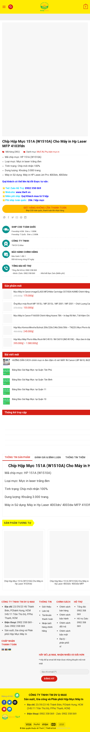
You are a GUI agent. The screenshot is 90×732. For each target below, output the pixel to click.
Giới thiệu (46, 606)
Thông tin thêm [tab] (75, 457)
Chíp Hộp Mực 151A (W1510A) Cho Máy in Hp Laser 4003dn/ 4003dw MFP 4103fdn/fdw (69, 582)
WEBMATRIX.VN (63, 728)
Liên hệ (45, 611)
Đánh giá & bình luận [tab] (48, 457)
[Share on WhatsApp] (4, 217)
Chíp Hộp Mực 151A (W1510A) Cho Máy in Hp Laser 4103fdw (23, 582)
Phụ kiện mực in (52, 152)
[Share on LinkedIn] (25, 217)
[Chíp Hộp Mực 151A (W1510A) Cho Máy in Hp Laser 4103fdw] (23, 554)
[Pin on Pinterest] (21, 217)
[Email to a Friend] (17, 217)
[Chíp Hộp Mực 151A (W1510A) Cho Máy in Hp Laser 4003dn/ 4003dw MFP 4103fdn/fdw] (69, 554)
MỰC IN (40, 152)
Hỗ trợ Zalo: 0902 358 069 (83, 622)
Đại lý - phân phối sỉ (64, 643)
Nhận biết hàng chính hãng (47, 627)
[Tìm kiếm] (10, 6)
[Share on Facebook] (8, 217)
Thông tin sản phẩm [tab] (17, 457)
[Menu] (4, 6)
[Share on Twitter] (13, 217)
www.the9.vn (23, 192)
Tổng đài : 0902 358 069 (82, 611)
